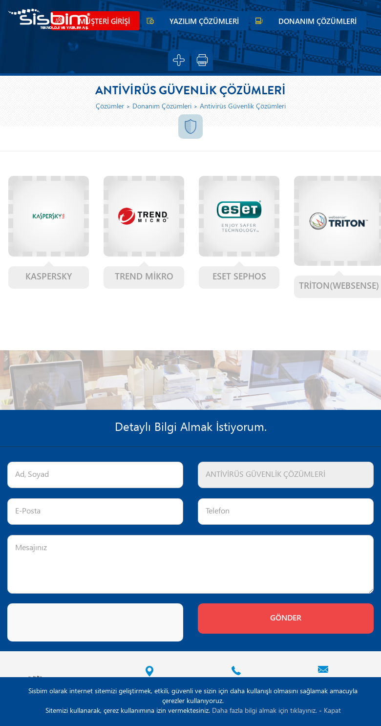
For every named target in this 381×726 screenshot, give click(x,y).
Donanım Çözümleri (161, 107)
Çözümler (110, 107)
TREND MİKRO (144, 277)
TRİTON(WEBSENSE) (339, 286)
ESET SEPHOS (239, 277)
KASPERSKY (48, 277)
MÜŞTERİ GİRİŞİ (104, 22)
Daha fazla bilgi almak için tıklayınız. (264, 711)
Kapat (332, 711)
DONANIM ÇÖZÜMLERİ (317, 22)
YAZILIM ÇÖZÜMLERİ (204, 22)
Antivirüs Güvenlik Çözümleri (243, 107)
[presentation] (81, 622)
